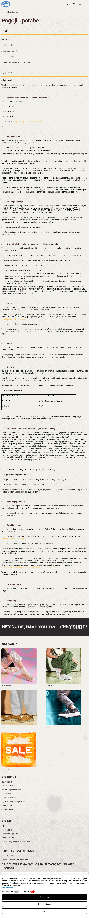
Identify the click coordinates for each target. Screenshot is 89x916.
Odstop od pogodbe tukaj (11, 790)
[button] (85, 4)
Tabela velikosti (7, 806)
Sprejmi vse (44, 897)
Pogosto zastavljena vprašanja (13, 802)
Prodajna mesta (7, 57)
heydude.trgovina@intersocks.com (28, 121)
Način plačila (6, 782)
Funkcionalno (7, 892)
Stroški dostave (7, 786)
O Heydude (5, 39)
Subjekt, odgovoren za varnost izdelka (16, 62)
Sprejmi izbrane (44, 904)
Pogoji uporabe (13, 12)
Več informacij (8, 888)
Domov (4, 12)
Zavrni (44, 911)
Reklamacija (6, 794)
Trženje (26, 892)
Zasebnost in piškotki (9, 51)
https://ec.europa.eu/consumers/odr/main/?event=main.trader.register (28, 567)
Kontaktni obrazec (8, 798)
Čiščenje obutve (7, 810)
